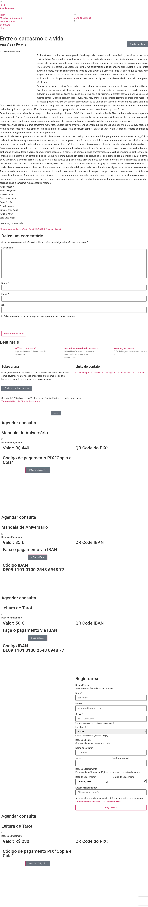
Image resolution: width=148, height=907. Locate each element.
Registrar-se (111, 807)
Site (3, 305)
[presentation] (20, 325)
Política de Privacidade (29, 401)
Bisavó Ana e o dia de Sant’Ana (81, 348)
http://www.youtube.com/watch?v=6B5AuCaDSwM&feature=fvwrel (30, 229)
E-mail (5, 294)
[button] (74, 441)
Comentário (7, 248)
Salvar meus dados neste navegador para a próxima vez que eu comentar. (40, 316)
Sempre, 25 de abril (124, 348)
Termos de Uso (8, 401)
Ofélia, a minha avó (25, 348)
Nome (5, 283)
